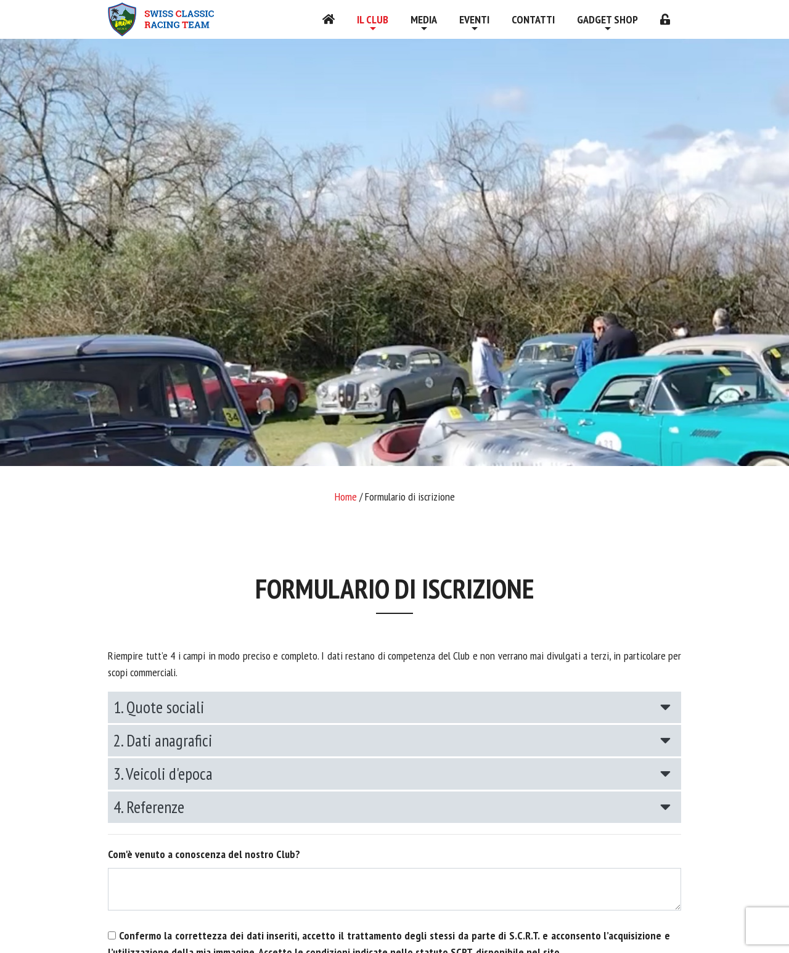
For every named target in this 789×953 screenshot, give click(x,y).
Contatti (533, 19)
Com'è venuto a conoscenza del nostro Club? (204, 854)
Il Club (372, 19)
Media (424, 19)
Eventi (474, 19)
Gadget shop (607, 19)
